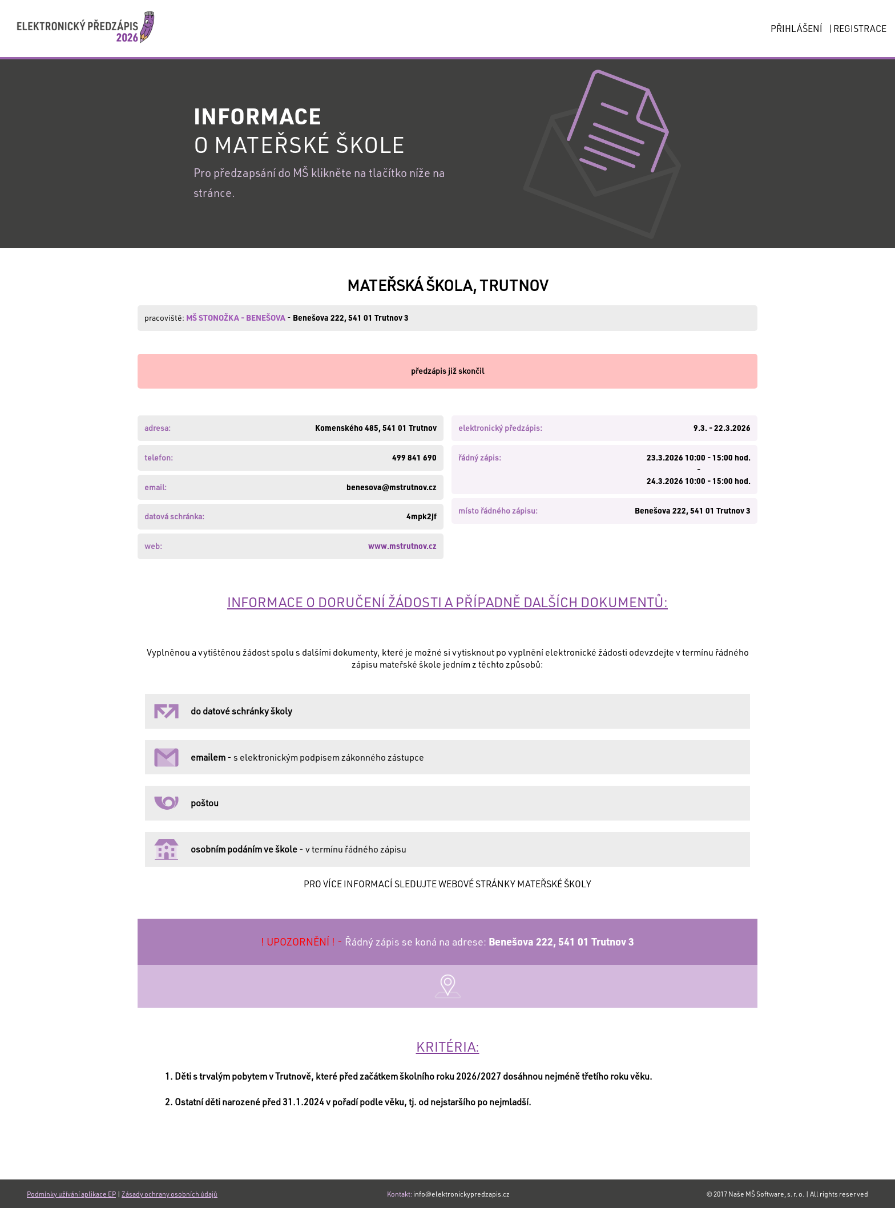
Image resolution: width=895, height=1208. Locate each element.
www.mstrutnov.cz (402, 545)
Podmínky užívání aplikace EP (71, 1193)
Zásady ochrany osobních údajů (169, 1193)
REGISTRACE (859, 28)
